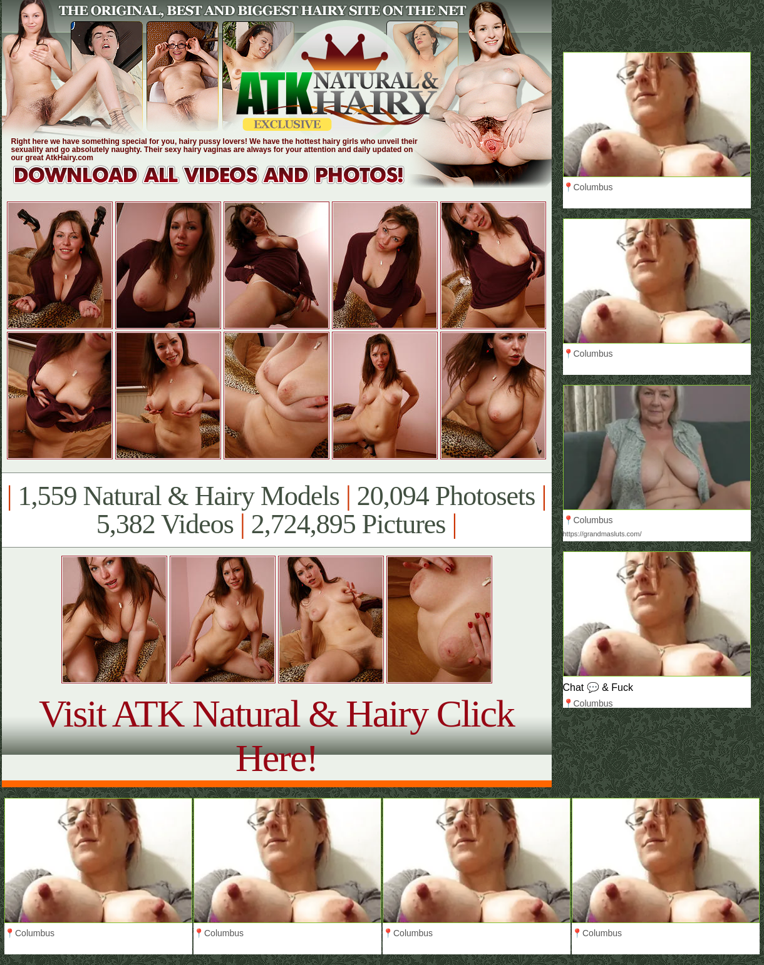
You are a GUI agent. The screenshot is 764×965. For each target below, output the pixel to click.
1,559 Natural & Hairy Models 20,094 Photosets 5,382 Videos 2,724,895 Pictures (276, 510)
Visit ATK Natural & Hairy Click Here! (276, 735)
